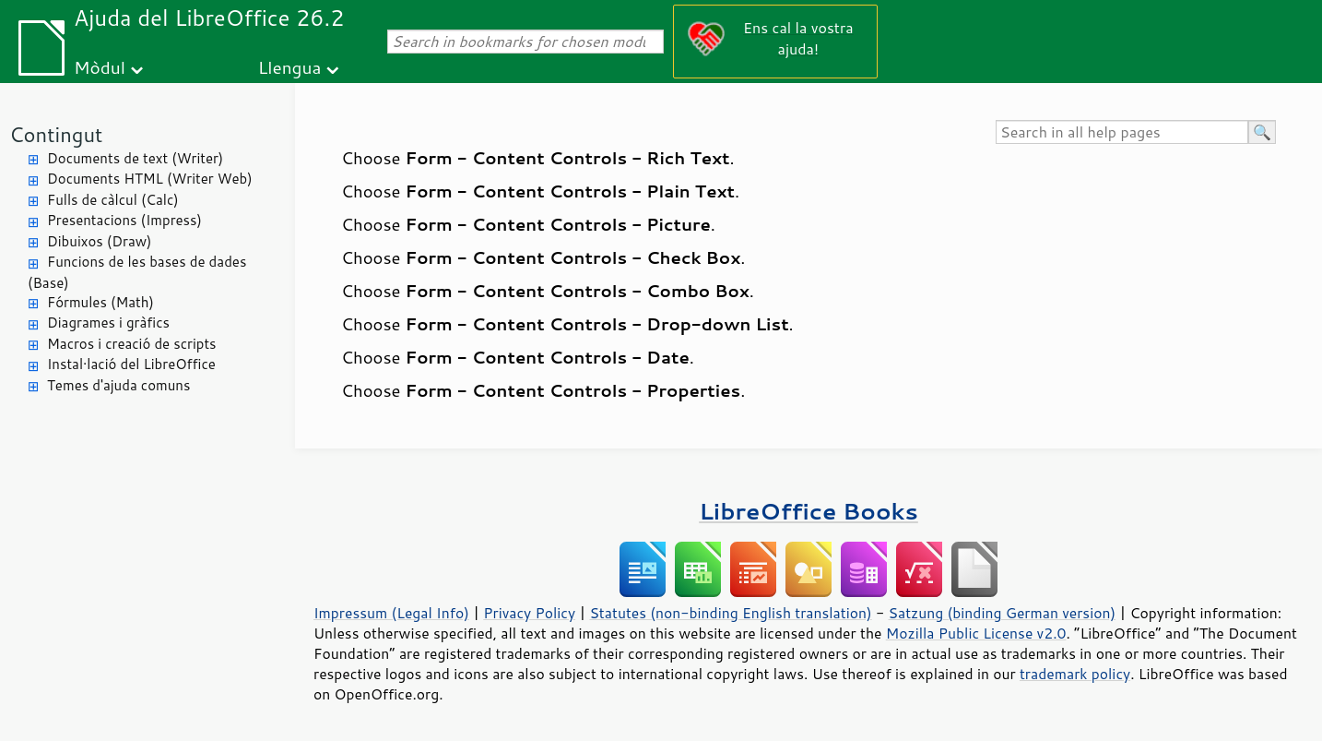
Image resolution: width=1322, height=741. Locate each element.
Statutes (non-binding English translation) (730, 613)
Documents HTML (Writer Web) (150, 178)
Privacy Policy (529, 613)
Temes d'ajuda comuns (118, 385)
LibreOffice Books (808, 511)
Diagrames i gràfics (108, 322)
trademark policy (1075, 673)
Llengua (290, 66)
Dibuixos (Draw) (99, 241)
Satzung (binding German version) (1002, 613)
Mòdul (99, 66)
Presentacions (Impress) (124, 220)
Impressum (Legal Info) (391, 613)
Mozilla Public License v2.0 (976, 633)
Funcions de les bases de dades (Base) (137, 272)
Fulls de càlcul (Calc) (113, 199)
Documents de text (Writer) (135, 158)
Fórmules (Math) (100, 302)
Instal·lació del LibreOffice (131, 364)
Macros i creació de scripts (132, 343)
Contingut (55, 134)
